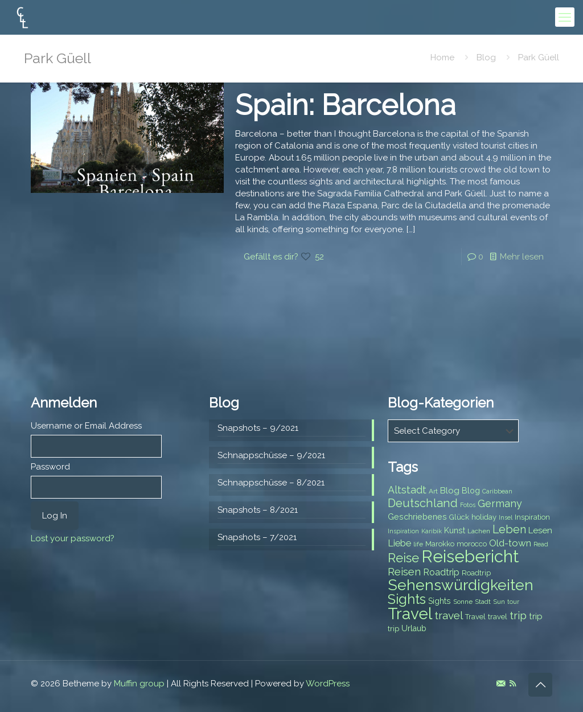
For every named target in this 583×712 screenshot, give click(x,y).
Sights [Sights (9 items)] (439, 601)
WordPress (328, 683)
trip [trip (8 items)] (393, 628)
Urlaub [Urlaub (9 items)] (413, 628)
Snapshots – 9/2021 (257, 428)
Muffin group (139, 683)
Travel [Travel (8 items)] (475, 616)
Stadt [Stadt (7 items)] (483, 602)
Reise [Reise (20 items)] (403, 558)
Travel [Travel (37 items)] (410, 613)
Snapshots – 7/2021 (257, 537)
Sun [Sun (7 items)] (499, 602)
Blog (486, 57)
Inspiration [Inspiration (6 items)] (403, 531)
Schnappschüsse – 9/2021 (271, 455)
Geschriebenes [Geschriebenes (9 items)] (417, 516)
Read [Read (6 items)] (540, 544)
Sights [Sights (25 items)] (407, 599)
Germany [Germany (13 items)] (500, 503)
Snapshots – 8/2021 (257, 510)
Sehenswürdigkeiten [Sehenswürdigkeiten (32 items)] (460, 585)
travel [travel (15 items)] (448, 615)
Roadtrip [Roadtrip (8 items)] (476, 573)
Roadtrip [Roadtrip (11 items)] (441, 572)
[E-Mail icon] (500, 683)
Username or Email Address (86, 426)
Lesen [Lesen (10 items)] (540, 530)
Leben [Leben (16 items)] (509, 529)
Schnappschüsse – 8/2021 (271, 483)
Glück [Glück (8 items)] (459, 517)
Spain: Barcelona (345, 105)
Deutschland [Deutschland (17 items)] (423, 503)
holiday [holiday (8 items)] (483, 517)
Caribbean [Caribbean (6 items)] (497, 491)
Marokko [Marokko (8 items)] (439, 544)
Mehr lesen (522, 257)
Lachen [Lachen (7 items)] (478, 531)
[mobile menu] (564, 17)
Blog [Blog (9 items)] (471, 490)
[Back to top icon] (540, 685)
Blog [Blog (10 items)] (449, 490)
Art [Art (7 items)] (433, 491)
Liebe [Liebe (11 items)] (399, 543)
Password (50, 467)
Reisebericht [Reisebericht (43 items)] (470, 556)
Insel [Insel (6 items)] (505, 517)
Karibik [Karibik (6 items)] (431, 531)
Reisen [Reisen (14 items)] (404, 572)
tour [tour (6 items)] (513, 601)
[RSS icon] (512, 683)
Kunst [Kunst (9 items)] (454, 530)
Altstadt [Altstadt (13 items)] (407, 490)
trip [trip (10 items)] (536, 616)
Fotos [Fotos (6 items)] (467, 504)
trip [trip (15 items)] (518, 615)
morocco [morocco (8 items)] (472, 544)
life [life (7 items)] (418, 544)
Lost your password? (72, 538)
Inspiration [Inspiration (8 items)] (532, 517)
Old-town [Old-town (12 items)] (510, 543)
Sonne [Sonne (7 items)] (463, 602)
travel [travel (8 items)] (497, 616)
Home (442, 57)
